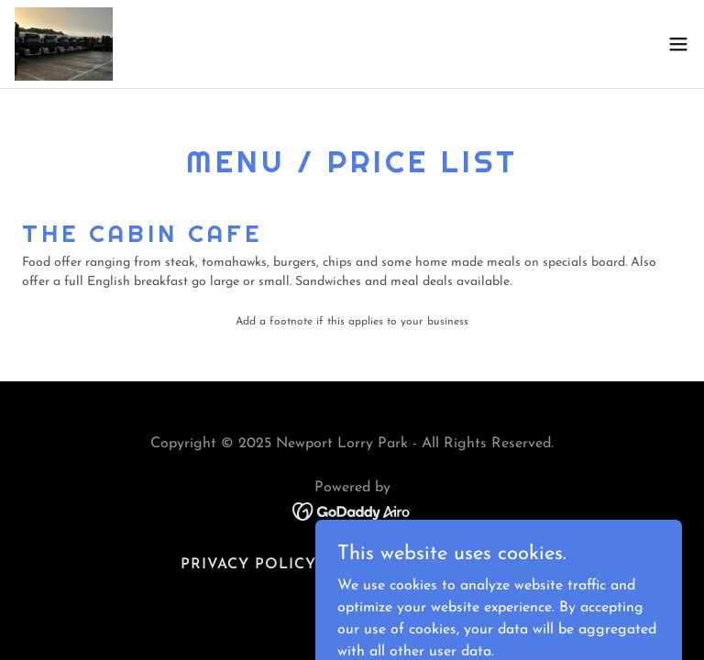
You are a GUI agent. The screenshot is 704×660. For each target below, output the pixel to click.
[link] (64, 44)
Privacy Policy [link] (248, 564)
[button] (678, 44)
